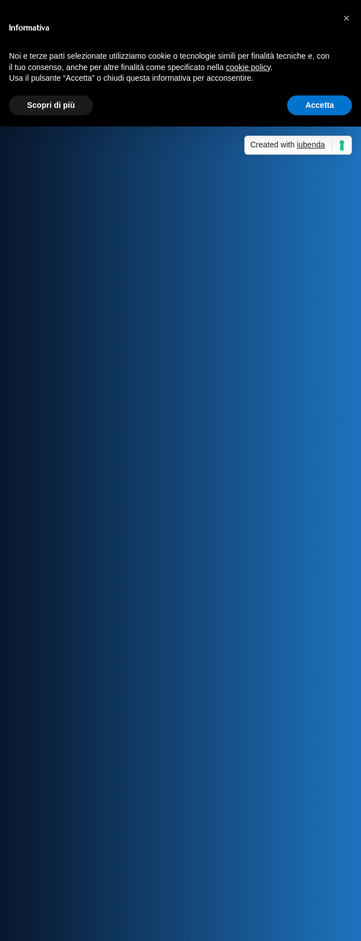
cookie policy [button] (248, 67)
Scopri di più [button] (51, 105)
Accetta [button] (319, 105)
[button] (346, 18)
